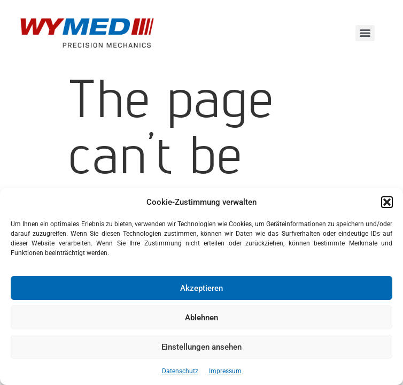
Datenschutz (180, 371)
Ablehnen (201, 317)
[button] (387, 202)
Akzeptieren (201, 288)
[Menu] (365, 33)
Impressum (225, 371)
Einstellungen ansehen (201, 347)
